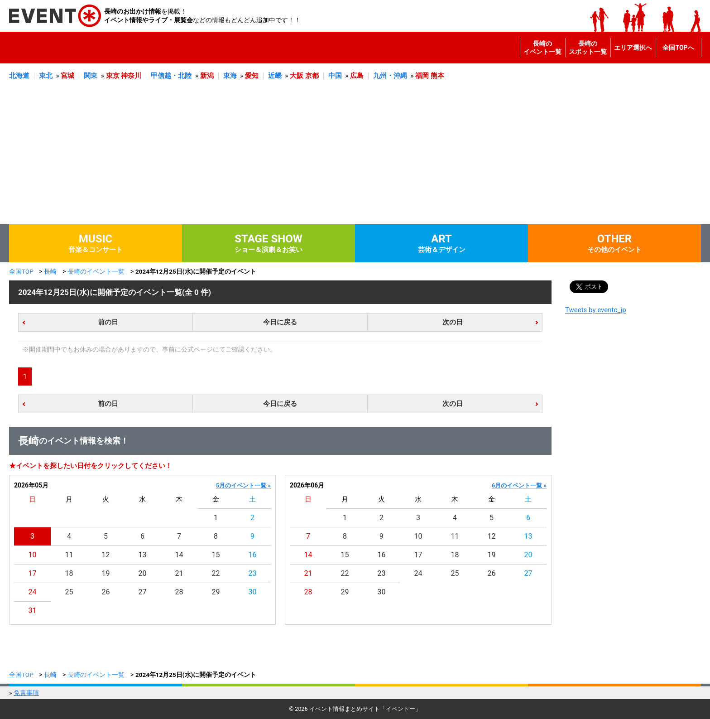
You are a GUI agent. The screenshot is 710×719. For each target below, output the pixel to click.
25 (69, 592)
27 (143, 592)
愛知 (252, 76)
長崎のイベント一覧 (542, 47)
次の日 (452, 322)
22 (216, 573)
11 (69, 554)
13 (143, 554)
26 (106, 592)
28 (179, 592)
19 (106, 573)
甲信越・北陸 (171, 76)
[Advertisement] (355, 156)
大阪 (296, 76)
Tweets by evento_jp (595, 310)
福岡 (422, 76)
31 (33, 610)
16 (253, 554)
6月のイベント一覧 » (519, 485)
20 (143, 573)
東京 (113, 76)
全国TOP (21, 271)
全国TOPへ (678, 47)
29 (216, 592)
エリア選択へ (633, 47)
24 (33, 592)
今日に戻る (280, 322)
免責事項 (26, 692)
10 (33, 554)
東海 (230, 76)
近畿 (275, 76)
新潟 (207, 76)
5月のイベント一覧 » (243, 485)
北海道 (19, 76)
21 (179, 573)
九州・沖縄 (390, 76)
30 (253, 592)
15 (216, 554)
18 (69, 573)
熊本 (437, 76)
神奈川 (131, 76)
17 (33, 573)
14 (179, 554)
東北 (46, 76)
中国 (335, 76)
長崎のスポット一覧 (588, 47)
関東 (90, 76)
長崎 (50, 271)
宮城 (67, 76)
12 (106, 554)
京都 (312, 76)
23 (253, 573)
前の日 (108, 322)
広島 (357, 76)
